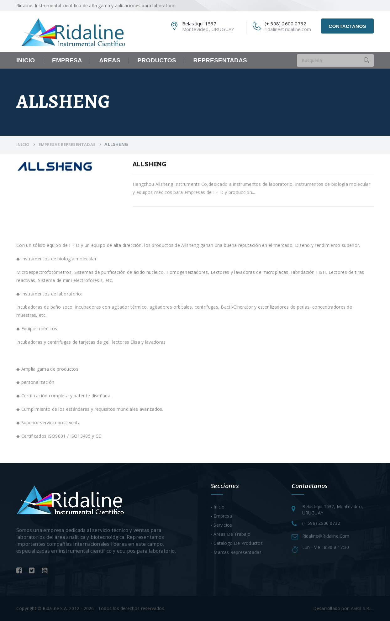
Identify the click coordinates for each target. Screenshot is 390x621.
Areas (109, 60)
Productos (157, 60)
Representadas (220, 60)
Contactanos (347, 26)
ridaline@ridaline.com (288, 29)
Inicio (25, 60)
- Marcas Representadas (236, 552)
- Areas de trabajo (231, 534)
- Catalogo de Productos (237, 543)
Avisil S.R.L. (362, 608)
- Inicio (218, 507)
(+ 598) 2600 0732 (321, 523)
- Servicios (221, 525)
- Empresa (221, 516)
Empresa (67, 60)
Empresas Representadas (67, 144)
